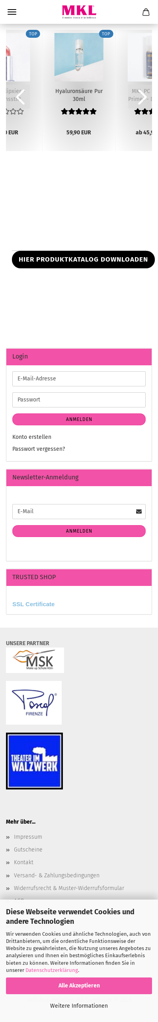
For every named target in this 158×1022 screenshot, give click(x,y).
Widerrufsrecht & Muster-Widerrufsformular (69, 888)
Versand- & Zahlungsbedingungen (56, 875)
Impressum (28, 837)
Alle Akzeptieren (79, 985)
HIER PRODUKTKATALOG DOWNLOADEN (83, 259)
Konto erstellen (31, 437)
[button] (18, 97)
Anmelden (79, 419)
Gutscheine (28, 849)
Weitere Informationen (79, 1006)
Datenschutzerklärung (51, 970)
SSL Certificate (33, 604)
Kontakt (23, 862)
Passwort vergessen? (38, 449)
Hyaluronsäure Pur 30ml (79, 94)
